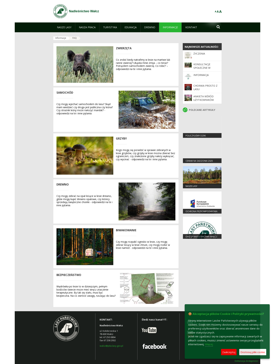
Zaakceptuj (228, 352)
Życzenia (199, 53)
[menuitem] (64, 27)
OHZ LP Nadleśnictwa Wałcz (201, 236)
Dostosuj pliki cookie (252, 352)
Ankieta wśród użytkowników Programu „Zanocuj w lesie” (204, 102)
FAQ (74, 37)
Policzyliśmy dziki (196, 135)
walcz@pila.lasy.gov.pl (111, 345)
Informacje (60, 37)
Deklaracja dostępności (246, 361)
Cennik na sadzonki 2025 (199, 160)
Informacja (201, 75)
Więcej (209, 344)
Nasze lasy (191, 186)
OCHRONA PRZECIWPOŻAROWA (201, 211)
